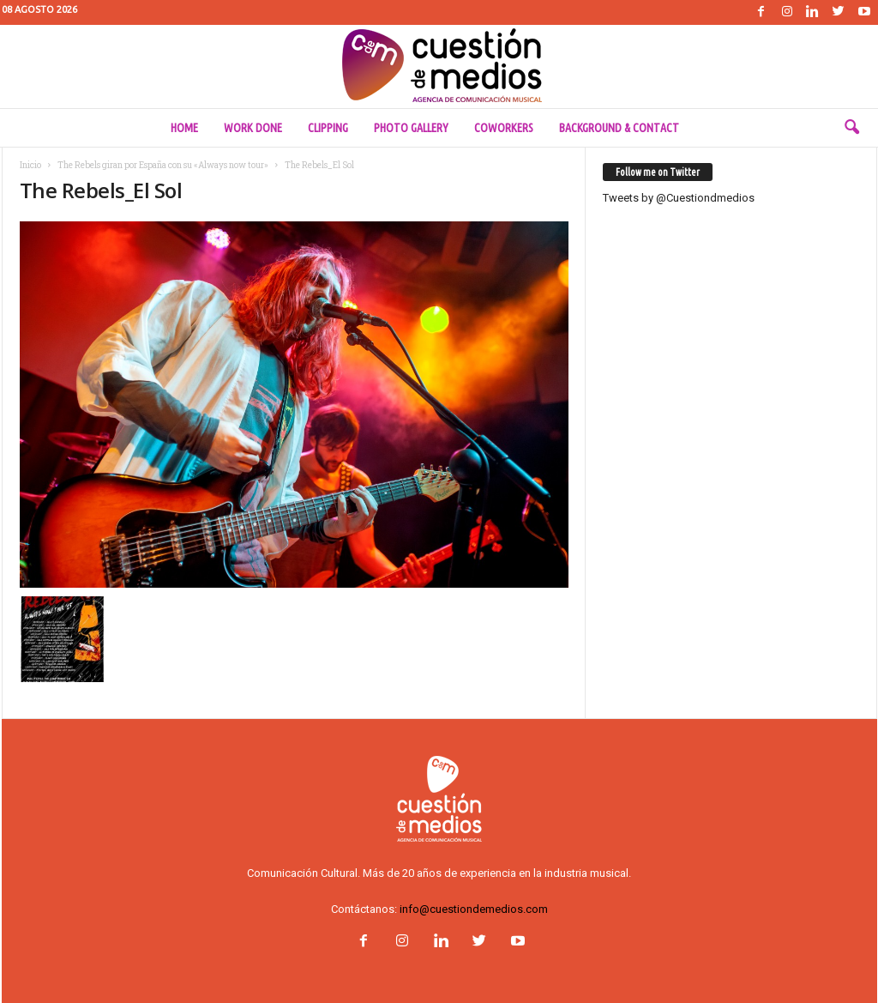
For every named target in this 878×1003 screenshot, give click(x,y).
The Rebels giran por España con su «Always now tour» (162, 165)
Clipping (328, 128)
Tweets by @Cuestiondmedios (679, 197)
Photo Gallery (411, 128)
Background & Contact (619, 128)
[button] (851, 128)
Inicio (30, 165)
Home (184, 128)
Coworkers (503, 128)
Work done (253, 128)
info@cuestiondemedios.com (474, 909)
